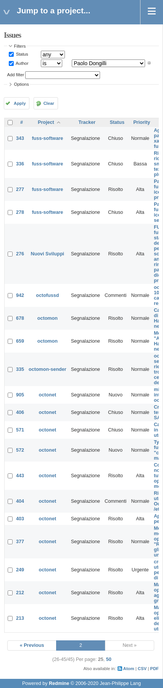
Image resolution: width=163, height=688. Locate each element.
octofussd (47, 295)
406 (20, 412)
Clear (49, 103)
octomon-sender (47, 369)
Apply (20, 103)
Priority (141, 122)
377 (20, 541)
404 (20, 501)
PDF (154, 668)
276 (20, 254)
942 (20, 295)
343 (20, 138)
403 (20, 518)
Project (46, 122)
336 (20, 164)
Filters (20, 46)
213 (20, 618)
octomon (47, 318)
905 (20, 395)
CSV (142, 668)
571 (20, 430)
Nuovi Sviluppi (47, 254)
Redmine (59, 683)
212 (20, 592)
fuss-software (47, 138)
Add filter (15, 74)
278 (20, 212)
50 (108, 659)
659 (20, 341)
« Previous (32, 645)
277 (20, 189)
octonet (47, 395)
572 (20, 450)
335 (20, 369)
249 (20, 570)
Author (22, 63)
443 (20, 475)
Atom (128, 668)
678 (20, 318)
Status (21, 54)
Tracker (86, 122)
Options (21, 84)
